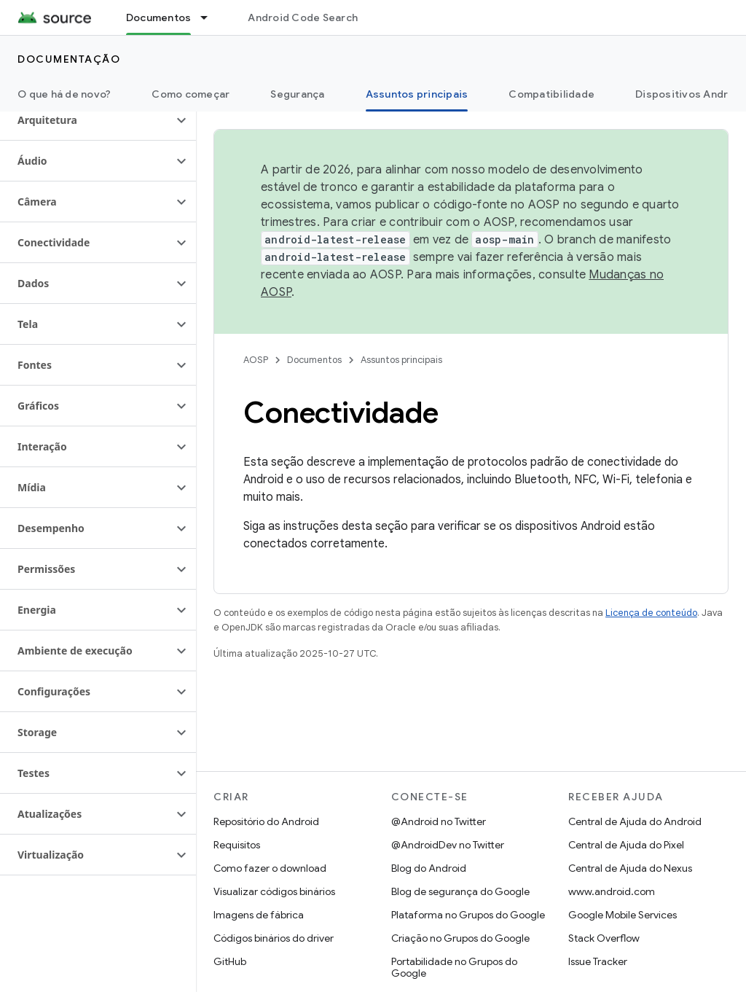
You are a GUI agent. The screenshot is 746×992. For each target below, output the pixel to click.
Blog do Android (428, 868)
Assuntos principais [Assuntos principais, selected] (417, 94)
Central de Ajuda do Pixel (626, 844)
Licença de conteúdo (651, 612)
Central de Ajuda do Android (635, 821)
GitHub (229, 961)
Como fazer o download (269, 868)
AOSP (255, 360)
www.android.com (611, 891)
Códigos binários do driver (273, 938)
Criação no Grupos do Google (460, 938)
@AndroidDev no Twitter (447, 844)
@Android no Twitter (438, 821)
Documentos (314, 360)
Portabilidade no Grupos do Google (454, 967)
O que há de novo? (64, 94)
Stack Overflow (604, 938)
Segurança (297, 94)
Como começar (190, 94)
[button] (86, 120)
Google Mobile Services (622, 914)
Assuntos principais (401, 360)
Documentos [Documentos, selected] (159, 17)
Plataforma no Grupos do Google (468, 914)
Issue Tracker (597, 961)
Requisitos (236, 844)
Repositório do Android (266, 821)
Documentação (68, 59)
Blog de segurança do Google (460, 891)
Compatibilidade (551, 94)
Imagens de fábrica (258, 914)
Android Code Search (303, 17)
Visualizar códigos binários (274, 891)
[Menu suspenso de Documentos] (210, 17)
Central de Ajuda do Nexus (630, 868)
